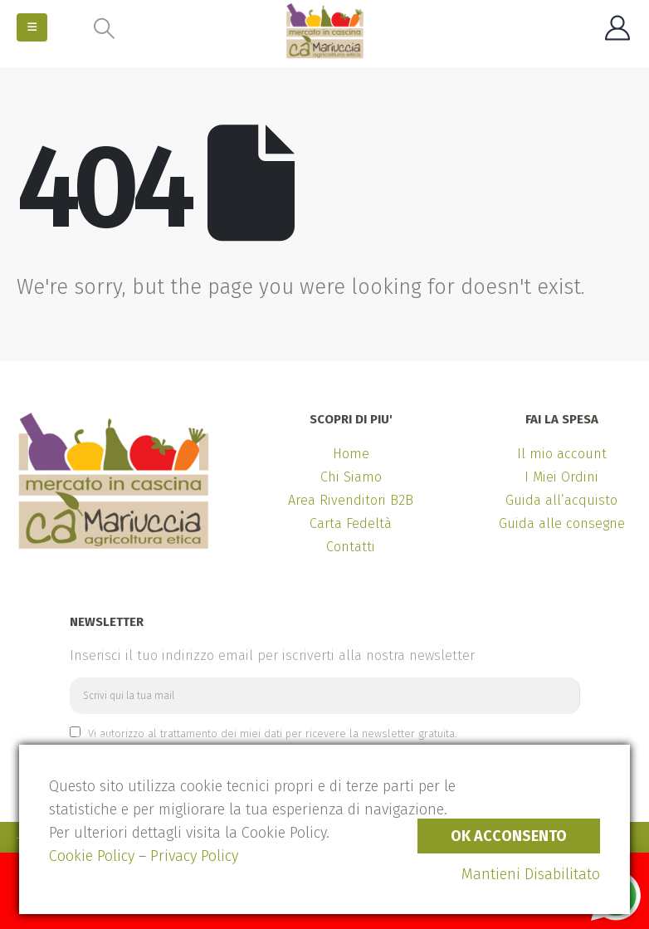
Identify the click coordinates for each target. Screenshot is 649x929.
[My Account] (617, 28)
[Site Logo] (324, 30)
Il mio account (562, 454)
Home (351, 454)
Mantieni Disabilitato (530, 874)
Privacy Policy (194, 856)
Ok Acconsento (509, 836)
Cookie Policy (91, 856)
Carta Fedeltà (351, 523)
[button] (32, 27)
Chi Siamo (351, 477)
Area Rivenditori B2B (350, 500)
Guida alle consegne (562, 523)
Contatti (350, 547)
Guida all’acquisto (561, 500)
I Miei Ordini (561, 477)
